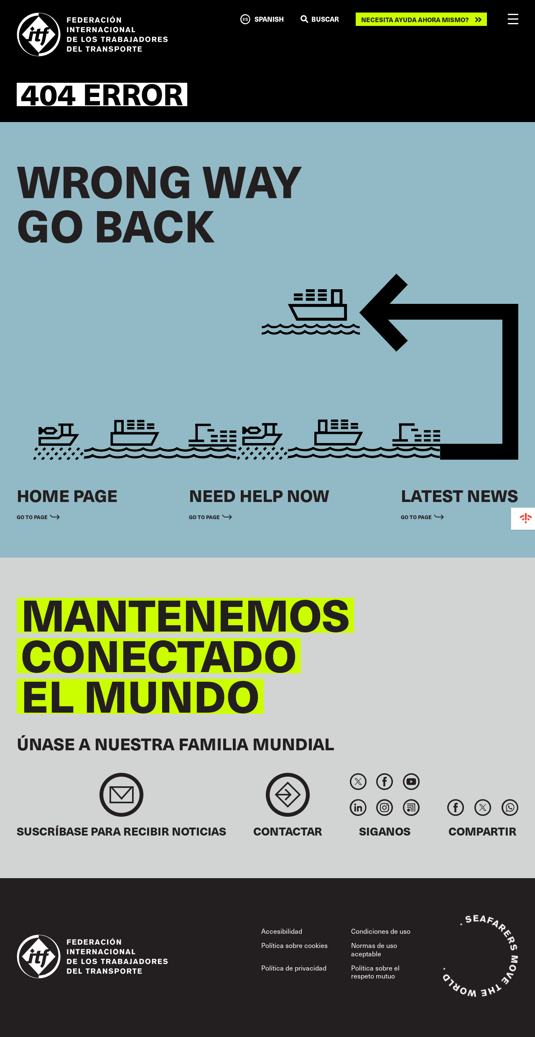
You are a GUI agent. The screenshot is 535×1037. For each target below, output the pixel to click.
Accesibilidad (281, 931)
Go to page (32, 516)
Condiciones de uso (380, 931)
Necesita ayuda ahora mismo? (415, 19)
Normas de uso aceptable (374, 949)
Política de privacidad (293, 967)
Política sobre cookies (294, 945)
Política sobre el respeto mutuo (375, 971)
